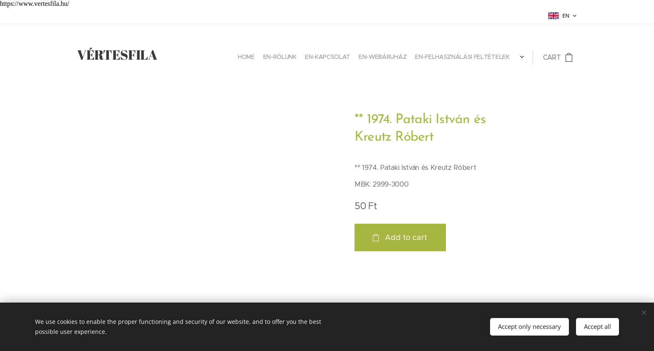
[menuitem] (483, 57)
